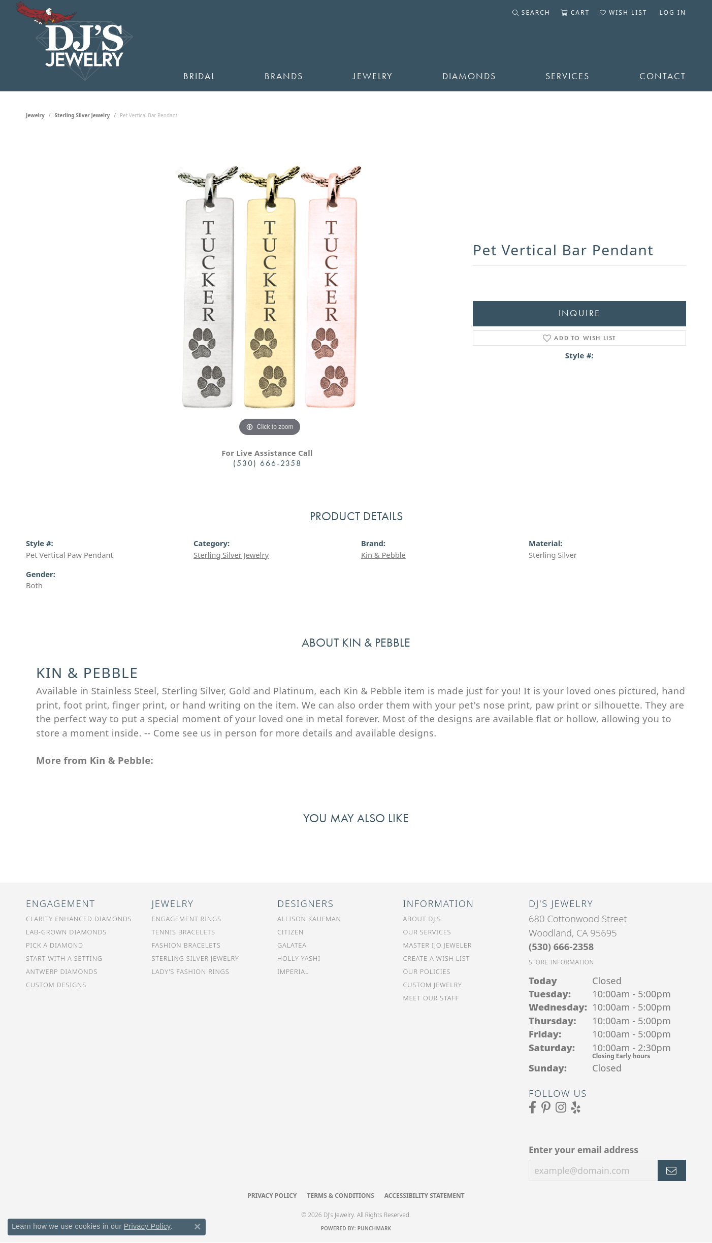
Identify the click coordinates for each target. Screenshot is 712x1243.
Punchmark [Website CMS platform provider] (375, 1228)
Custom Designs (56, 984)
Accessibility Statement (424, 1195)
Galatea (292, 945)
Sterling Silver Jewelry (82, 115)
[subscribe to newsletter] (672, 1170)
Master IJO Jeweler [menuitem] (437, 945)
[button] (531, 12)
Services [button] (567, 76)
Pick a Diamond (54, 945)
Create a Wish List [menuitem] (436, 958)
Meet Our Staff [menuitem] (431, 997)
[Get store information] (561, 962)
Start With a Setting (64, 958)
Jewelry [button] (373, 76)
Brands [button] (284, 76)
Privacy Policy (272, 1195)
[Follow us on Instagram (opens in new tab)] (561, 1107)
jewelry (35, 115)
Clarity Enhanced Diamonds (79, 918)
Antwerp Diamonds (62, 971)
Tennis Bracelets (183, 931)
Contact (662, 76)
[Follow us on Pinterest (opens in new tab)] (546, 1107)
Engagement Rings (186, 918)
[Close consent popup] (198, 1227)
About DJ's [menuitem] (422, 918)
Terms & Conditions (340, 1195)
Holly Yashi (298, 958)
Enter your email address (583, 1150)
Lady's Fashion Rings (191, 971)
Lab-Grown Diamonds (66, 931)
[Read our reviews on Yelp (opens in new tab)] (575, 1107)
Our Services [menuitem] (427, 931)
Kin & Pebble (383, 555)
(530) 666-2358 (267, 463)
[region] (269, 287)
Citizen (290, 931)
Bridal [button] (199, 76)
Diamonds (469, 76)
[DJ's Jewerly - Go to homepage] (89, 45)
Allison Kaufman (309, 918)
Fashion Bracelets (186, 945)
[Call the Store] (561, 946)
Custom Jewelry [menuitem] (432, 984)
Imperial (293, 971)
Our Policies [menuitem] (427, 971)
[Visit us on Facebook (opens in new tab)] (532, 1107)
